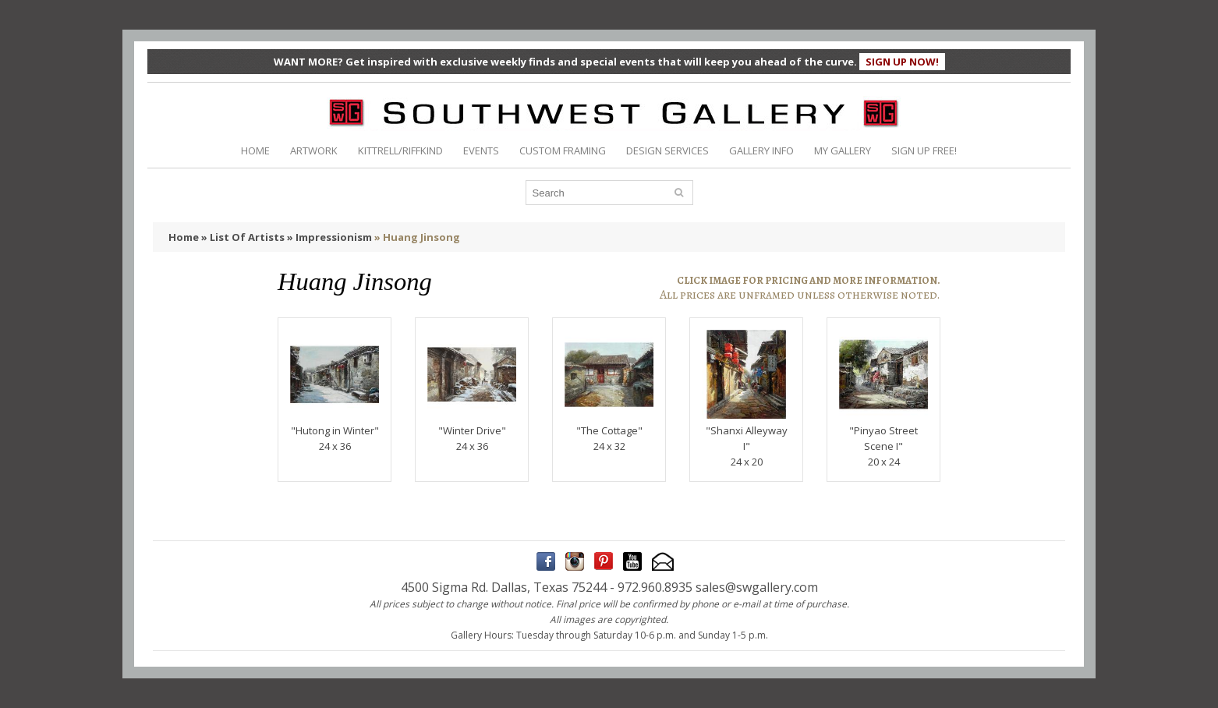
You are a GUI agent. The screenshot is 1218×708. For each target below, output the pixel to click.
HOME (255, 150)
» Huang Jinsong (417, 237)
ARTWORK (314, 150)
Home (183, 237)
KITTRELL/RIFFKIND (400, 150)
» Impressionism (329, 237)
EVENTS (481, 150)
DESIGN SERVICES (667, 150)
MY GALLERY (842, 150)
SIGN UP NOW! (902, 62)
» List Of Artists (243, 237)
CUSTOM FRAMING (562, 150)
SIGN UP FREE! (924, 150)
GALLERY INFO (761, 150)
